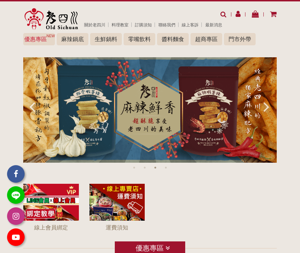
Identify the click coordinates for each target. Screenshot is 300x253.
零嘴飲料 (139, 39)
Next (266, 106)
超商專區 (206, 39)
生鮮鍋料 (106, 39)
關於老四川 (94, 24)
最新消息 (213, 24)
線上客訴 (190, 24)
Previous (32, 106)
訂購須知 (143, 24)
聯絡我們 (166, 24)
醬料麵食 (173, 39)
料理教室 (120, 24)
